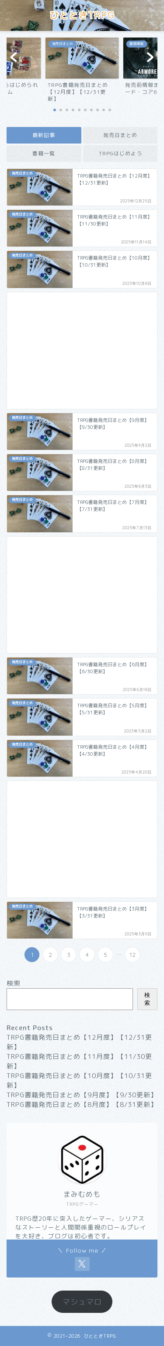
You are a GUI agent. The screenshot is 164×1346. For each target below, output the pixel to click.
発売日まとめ (120, 135)
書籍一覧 (43, 153)
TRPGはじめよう (120, 153)
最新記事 (43, 135)
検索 (14, 983)
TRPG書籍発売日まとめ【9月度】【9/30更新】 (82, 1094)
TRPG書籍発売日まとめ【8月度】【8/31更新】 (82, 1104)
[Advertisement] (82, 350)
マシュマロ (82, 1302)
